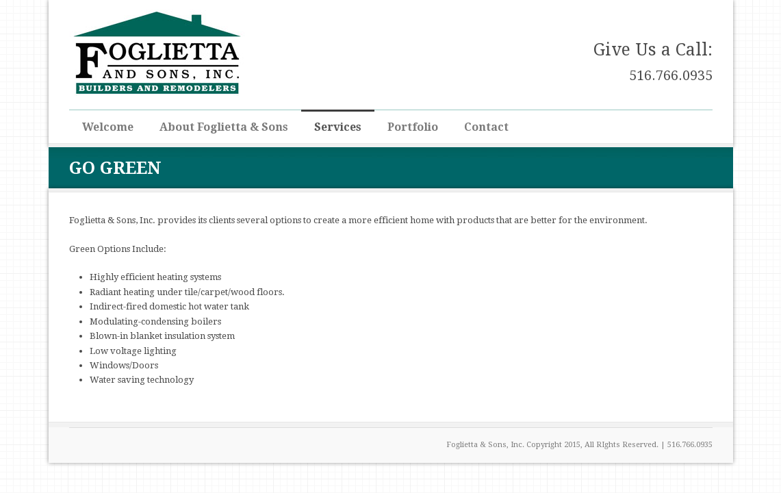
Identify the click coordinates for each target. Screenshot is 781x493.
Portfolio (412, 127)
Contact (486, 127)
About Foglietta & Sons (223, 127)
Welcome (107, 127)
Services (337, 127)
